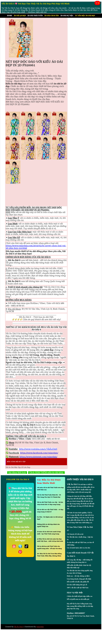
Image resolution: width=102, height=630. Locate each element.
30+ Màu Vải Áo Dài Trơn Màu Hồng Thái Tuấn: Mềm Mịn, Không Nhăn (49, 555)
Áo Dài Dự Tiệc (66, 15)
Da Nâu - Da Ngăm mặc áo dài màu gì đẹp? (50, 518)
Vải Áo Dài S (18, 627)
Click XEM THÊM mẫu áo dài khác (46, 472)
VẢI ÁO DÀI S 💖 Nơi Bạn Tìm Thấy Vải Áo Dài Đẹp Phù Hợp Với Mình (36, 4)
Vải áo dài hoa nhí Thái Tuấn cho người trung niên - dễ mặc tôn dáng (49, 547)
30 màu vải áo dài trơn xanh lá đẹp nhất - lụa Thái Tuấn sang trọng (49, 533)
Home (9, 15)
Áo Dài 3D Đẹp (20, 15)
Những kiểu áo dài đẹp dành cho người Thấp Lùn (48, 525)
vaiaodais (40, 627)
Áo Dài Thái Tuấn (35, 15)
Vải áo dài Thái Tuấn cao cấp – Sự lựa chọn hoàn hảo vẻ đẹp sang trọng (50, 503)
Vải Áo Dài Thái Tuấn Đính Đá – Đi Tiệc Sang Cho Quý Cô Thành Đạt (49, 496)
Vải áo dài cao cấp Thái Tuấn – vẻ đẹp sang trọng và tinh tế (50, 511)
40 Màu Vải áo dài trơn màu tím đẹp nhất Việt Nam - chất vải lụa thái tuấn (50, 540)
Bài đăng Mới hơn (17, 472)
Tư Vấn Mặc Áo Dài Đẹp (85, 15)
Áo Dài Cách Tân (51, 15)
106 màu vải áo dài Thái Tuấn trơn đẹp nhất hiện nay (50, 489)
